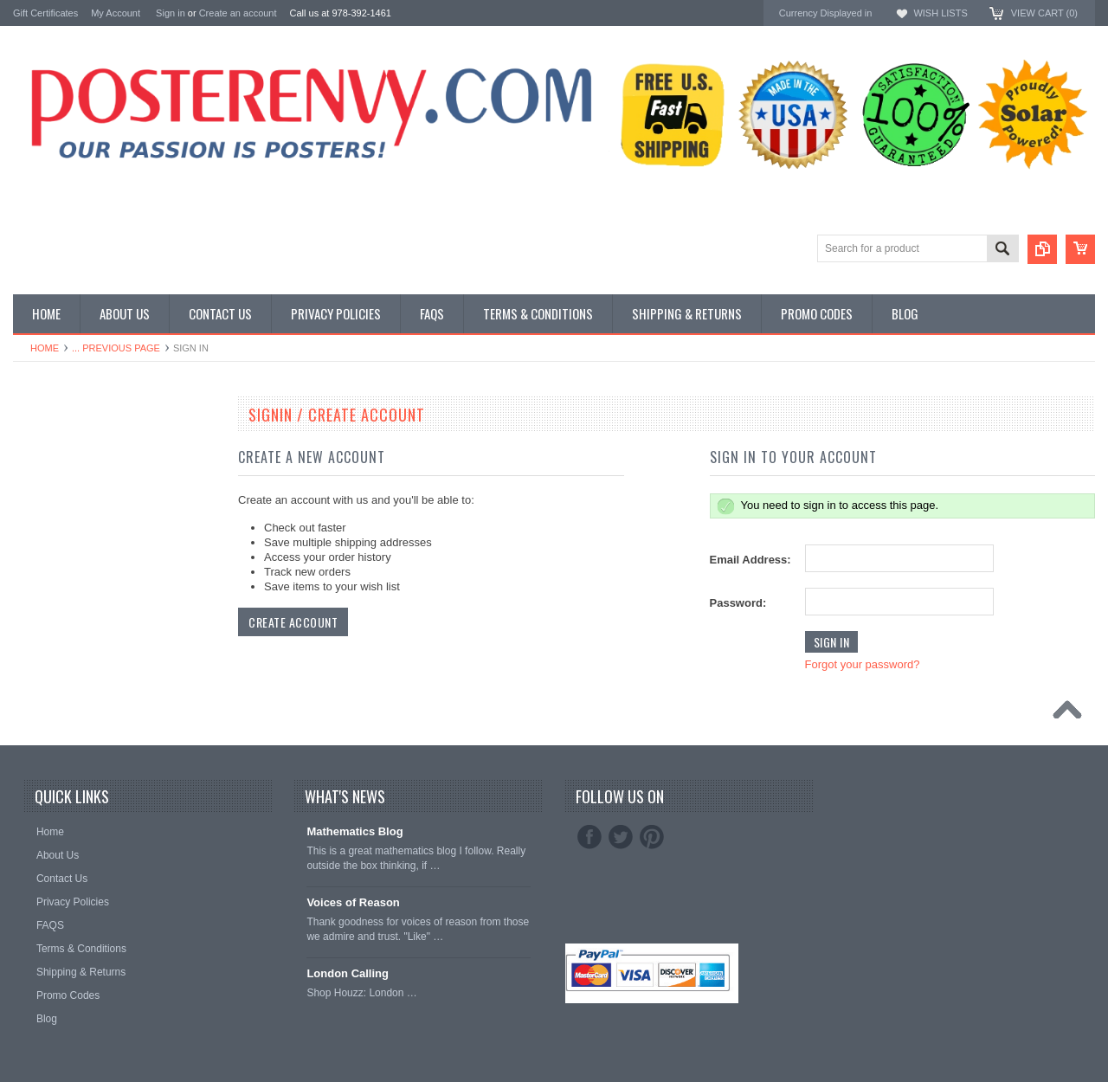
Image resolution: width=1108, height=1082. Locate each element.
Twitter (621, 837)
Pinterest (652, 837)
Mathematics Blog (354, 831)
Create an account (238, 13)
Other (27, 483)
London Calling (347, 973)
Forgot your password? (862, 664)
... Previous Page (116, 348)
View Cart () (1044, 13)
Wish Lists (940, 13)
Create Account (293, 622)
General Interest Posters (74, 468)
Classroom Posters (60, 439)
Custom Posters (53, 454)
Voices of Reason (352, 902)
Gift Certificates (45, 13)
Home (44, 348)
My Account (115, 13)
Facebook (589, 837)
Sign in (170, 13)
